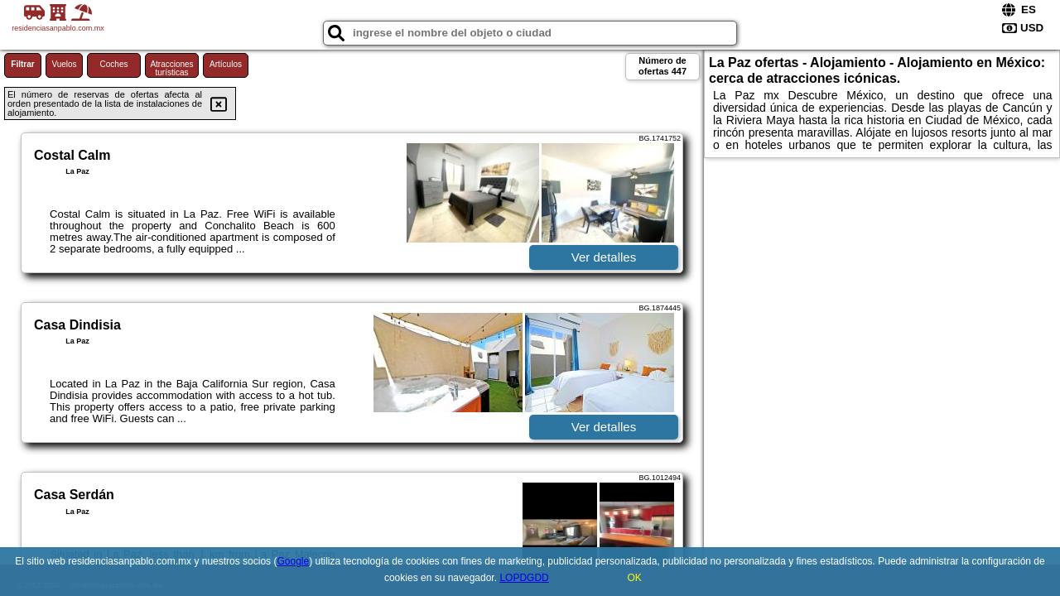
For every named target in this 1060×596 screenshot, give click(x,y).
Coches (114, 64)
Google (293, 561)
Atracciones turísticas (171, 68)
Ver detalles (603, 257)
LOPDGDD (523, 578)
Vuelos (63, 64)
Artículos (226, 64)
